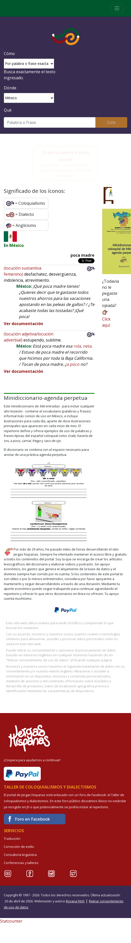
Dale (111, 122)
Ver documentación (23, 323)
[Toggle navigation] (117, 8)
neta (87, 346)
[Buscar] (49, 122)
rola (77, 346)
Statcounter (11, 921)
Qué (8, 110)
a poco (73, 364)
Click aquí (106, 318)
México (16, 245)
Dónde (10, 88)
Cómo (9, 53)
